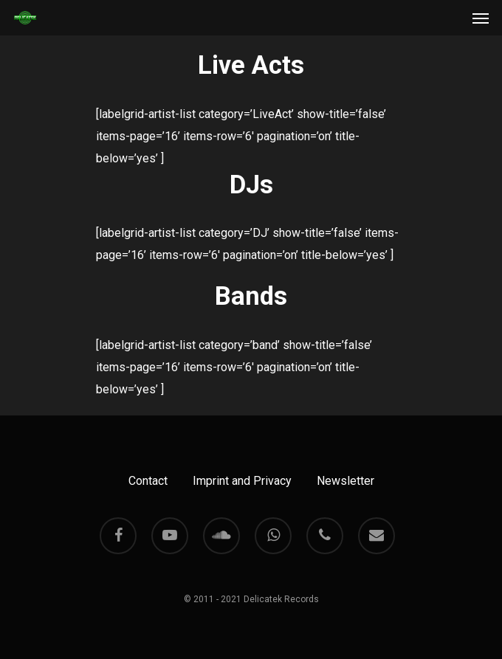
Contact (148, 481)
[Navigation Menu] (480, 17)
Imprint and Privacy (242, 481)
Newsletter (345, 481)
